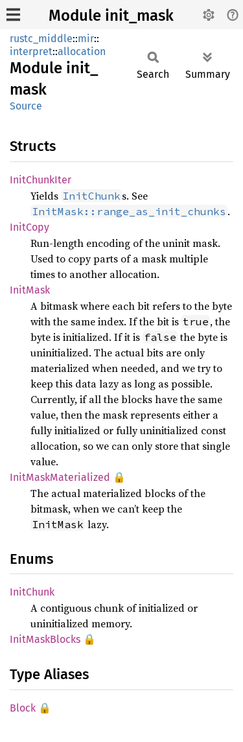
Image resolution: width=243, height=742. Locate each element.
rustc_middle (41, 38)
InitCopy (29, 227)
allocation (82, 51)
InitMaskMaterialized (60, 477)
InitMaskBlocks (45, 639)
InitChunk (32, 592)
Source (26, 106)
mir (86, 38)
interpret (31, 51)
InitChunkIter (40, 180)
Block (23, 708)
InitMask (30, 290)
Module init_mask (111, 15)
